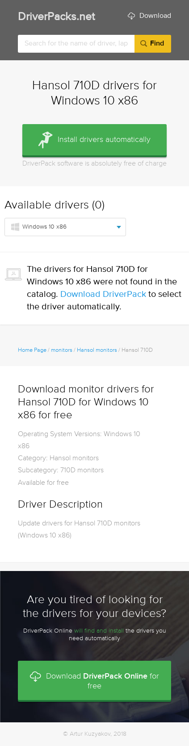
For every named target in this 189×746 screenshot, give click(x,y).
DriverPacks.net (56, 17)
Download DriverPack (103, 294)
